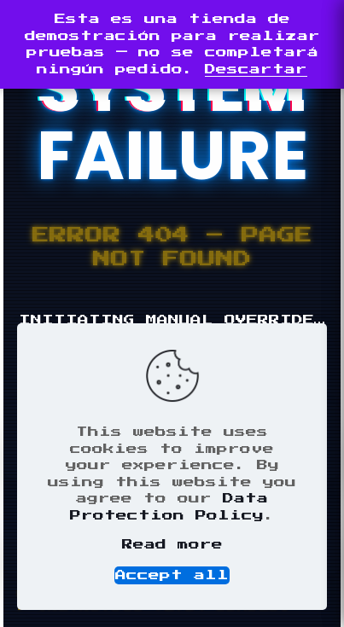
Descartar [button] (256, 69)
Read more (172, 544)
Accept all (172, 575)
